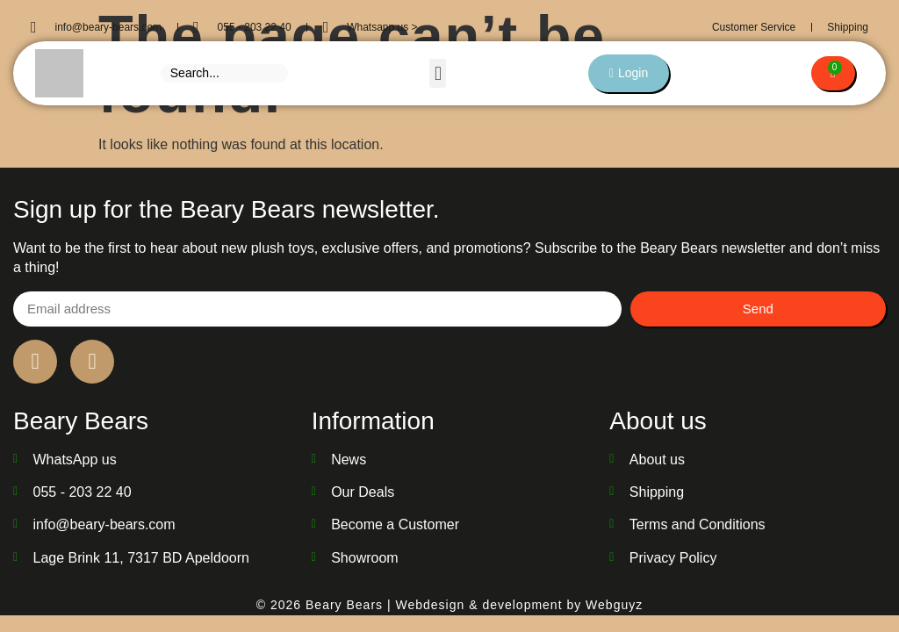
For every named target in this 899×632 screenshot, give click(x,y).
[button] (436, 73)
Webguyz (614, 605)
